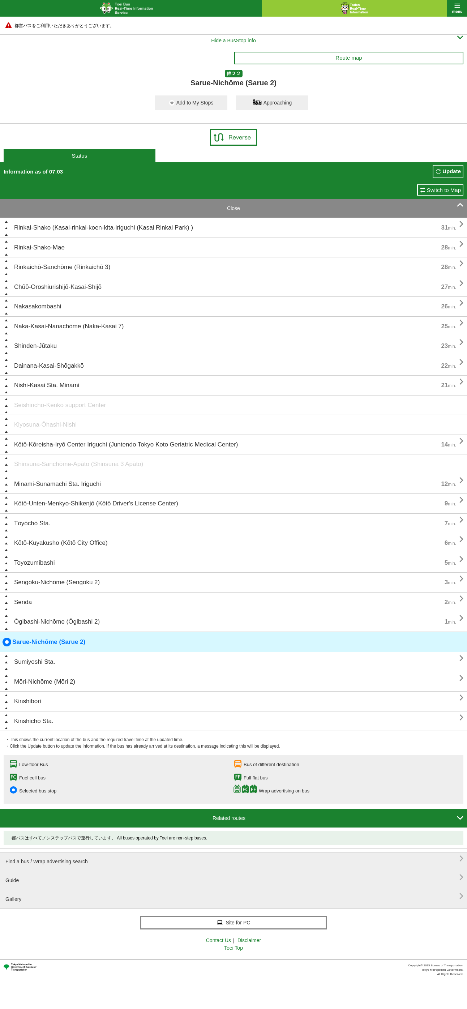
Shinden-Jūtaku (35, 345)
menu (457, 8)
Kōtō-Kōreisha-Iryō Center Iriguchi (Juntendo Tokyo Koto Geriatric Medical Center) (126, 444)
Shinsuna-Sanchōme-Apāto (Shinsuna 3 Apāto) (78, 464)
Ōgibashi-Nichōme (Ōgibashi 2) (57, 621)
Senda (23, 602)
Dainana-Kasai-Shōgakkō (49, 365)
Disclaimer (249, 940)
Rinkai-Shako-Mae (39, 247)
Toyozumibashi (34, 562)
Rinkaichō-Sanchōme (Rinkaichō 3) (62, 267)
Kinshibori (27, 701)
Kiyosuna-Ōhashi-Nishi (45, 424)
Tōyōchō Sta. (32, 523)
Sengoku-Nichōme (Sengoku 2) (57, 582)
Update (451, 171)
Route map (348, 58)
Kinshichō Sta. (33, 721)
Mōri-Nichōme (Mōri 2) (44, 681)
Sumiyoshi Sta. (34, 661)
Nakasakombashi (37, 306)
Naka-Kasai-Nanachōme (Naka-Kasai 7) (69, 326)
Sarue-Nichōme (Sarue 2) (44, 642)
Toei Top (233, 948)
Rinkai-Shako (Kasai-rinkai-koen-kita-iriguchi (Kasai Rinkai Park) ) (103, 227)
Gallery (234, 896)
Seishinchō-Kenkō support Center (60, 405)
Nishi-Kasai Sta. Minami (46, 385)
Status (79, 156)
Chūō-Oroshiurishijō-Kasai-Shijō (58, 286)
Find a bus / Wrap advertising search (234, 858)
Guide (234, 877)
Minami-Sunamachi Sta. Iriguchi (57, 483)
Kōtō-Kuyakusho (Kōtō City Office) (61, 542)
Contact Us (218, 940)
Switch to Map (444, 190)
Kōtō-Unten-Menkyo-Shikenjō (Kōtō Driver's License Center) (96, 503)
